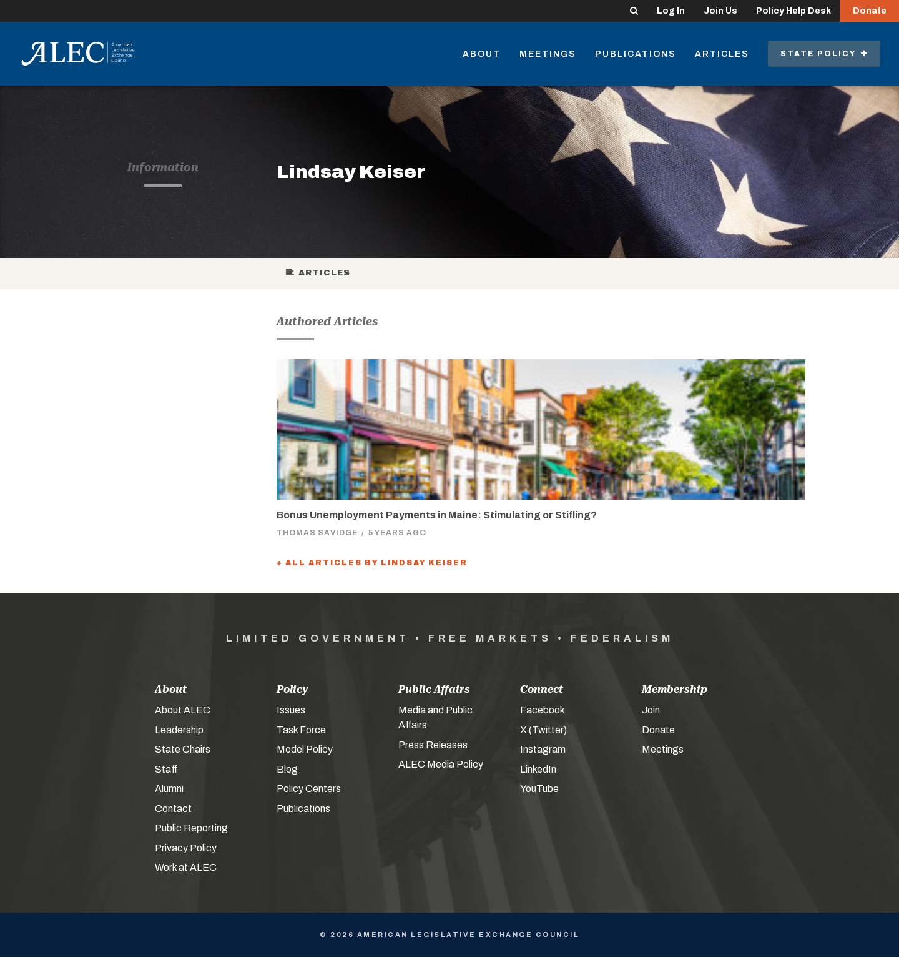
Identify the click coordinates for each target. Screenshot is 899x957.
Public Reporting (191, 828)
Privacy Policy (186, 848)
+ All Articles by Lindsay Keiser (372, 562)
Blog (287, 769)
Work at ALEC (186, 867)
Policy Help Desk (793, 11)
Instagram (543, 749)
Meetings (547, 54)
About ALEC (182, 710)
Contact (173, 808)
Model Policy (305, 749)
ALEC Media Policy (440, 764)
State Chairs (182, 749)
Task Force (301, 730)
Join (651, 710)
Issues (291, 710)
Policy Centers (309, 788)
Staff (166, 769)
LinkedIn (538, 769)
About (482, 54)
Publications (635, 54)
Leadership (179, 730)
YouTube (539, 788)
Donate (870, 11)
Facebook (542, 710)
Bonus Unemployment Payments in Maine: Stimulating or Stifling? (437, 515)
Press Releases (433, 745)
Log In (671, 11)
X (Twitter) (543, 730)
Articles (722, 54)
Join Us (720, 11)
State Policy (824, 53)
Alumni (169, 788)
